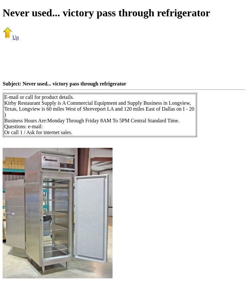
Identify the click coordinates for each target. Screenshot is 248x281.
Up (11, 37)
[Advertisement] (124, 60)
